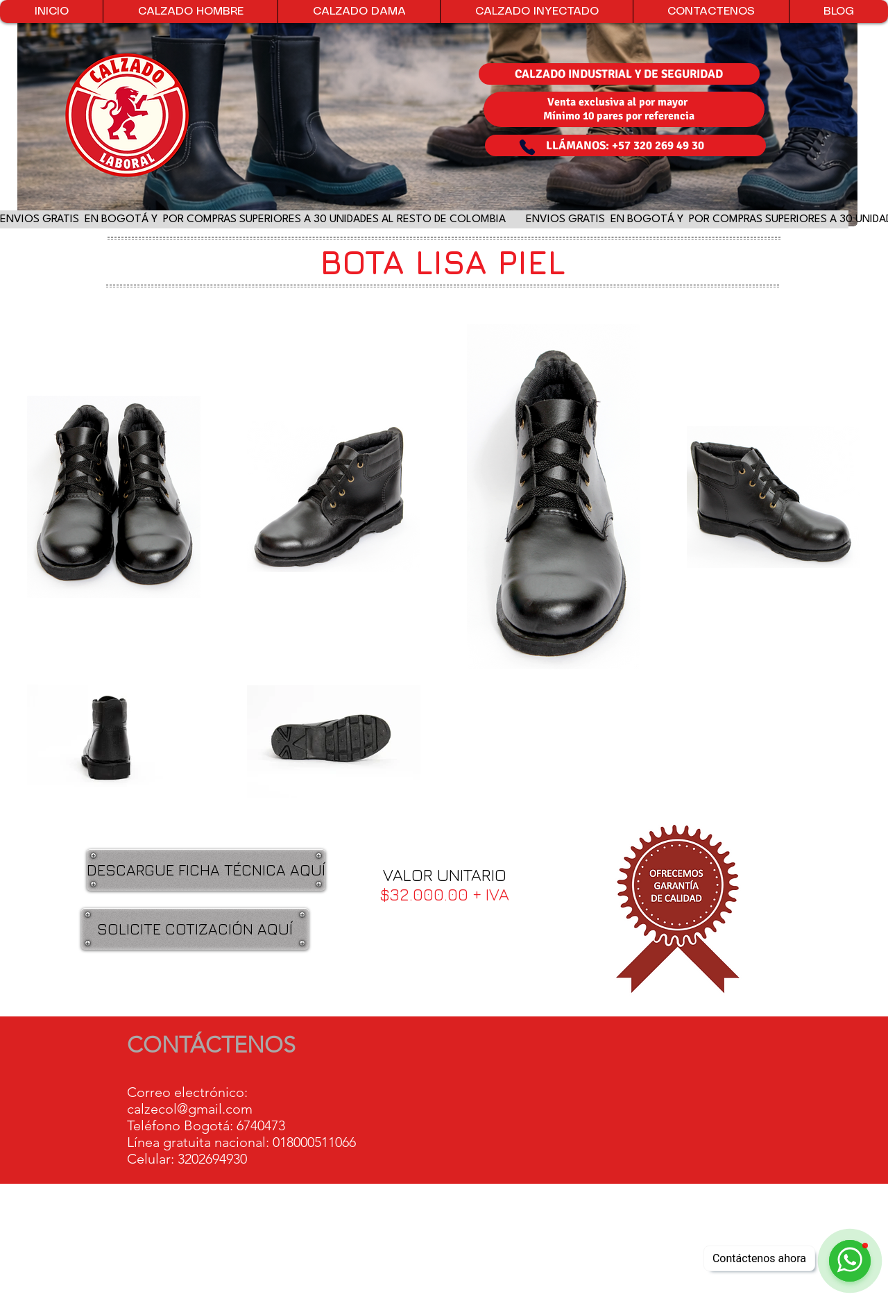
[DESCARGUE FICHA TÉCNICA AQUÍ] (206, 870)
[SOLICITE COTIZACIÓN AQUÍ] (195, 929)
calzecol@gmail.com (190, 1108)
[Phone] (527, 147)
